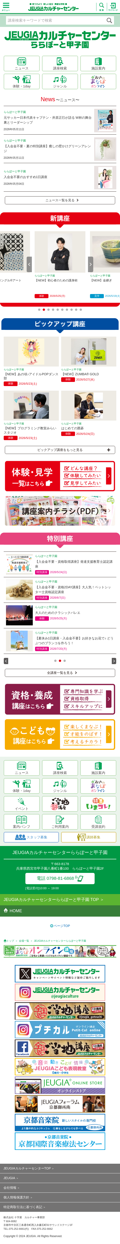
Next (90, 264)
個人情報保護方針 (16, 1197)
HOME (13, 911)
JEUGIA (9, 1178)
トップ (10, 940)
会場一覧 (24, 940)
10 (81, 310)
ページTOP (62, 926)
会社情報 (9, 1187)
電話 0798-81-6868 (60, 878)
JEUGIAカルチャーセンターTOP (27, 1168)
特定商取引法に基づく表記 (22, 1207)
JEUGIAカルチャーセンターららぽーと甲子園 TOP (51, 899)
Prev (29, 264)
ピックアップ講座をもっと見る (73, 450)
